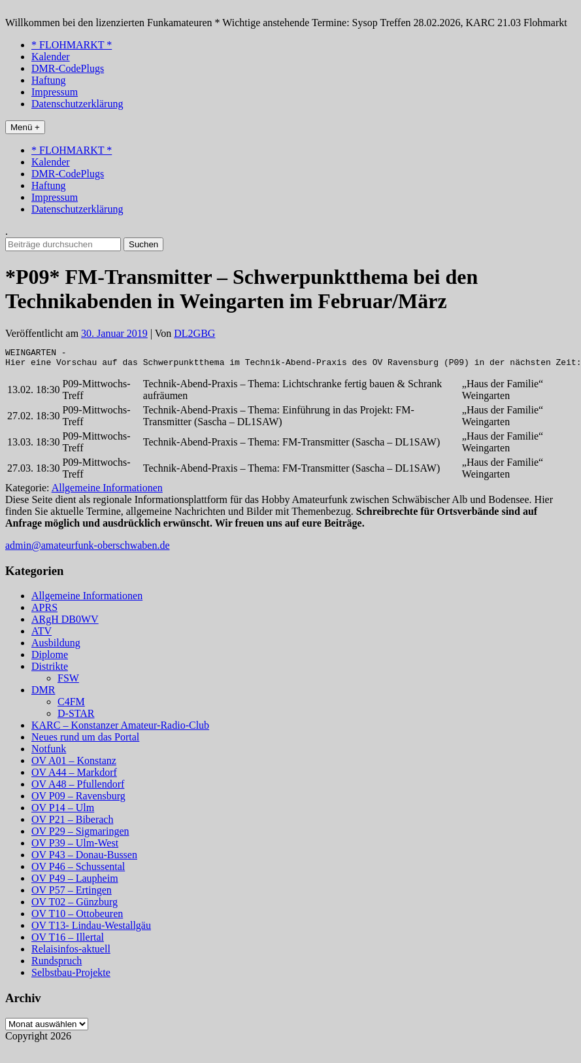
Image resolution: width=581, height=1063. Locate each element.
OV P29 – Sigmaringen (80, 835)
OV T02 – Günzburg (74, 905)
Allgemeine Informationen (107, 491)
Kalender (50, 56)
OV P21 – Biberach (72, 823)
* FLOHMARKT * (71, 44)
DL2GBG (194, 333)
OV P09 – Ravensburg (78, 799)
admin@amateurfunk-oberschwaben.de (87, 549)
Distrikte (49, 670)
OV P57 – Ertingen (71, 893)
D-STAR (76, 717)
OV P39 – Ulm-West (74, 846)
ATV (41, 634)
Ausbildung (55, 646)
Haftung (48, 80)
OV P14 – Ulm (62, 811)
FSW (68, 682)
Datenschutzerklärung (77, 103)
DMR (43, 693)
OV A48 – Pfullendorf (77, 787)
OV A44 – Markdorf (74, 776)
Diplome (49, 658)
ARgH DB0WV (65, 623)
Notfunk (48, 752)
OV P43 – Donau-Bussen (84, 858)
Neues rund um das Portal (85, 740)
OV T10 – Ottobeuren (77, 917)
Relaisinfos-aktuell (70, 952)
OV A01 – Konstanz (73, 764)
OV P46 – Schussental (78, 870)
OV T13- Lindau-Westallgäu (91, 929)
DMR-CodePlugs (67, 68)
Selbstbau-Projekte (70, 976)
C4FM (71, 705)
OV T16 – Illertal (67, 941)
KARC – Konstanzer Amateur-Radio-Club (120, 729)
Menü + (25, 127)
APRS (44, 611)
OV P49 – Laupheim (74, 882)
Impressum (54, 91)
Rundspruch (56, 964)
